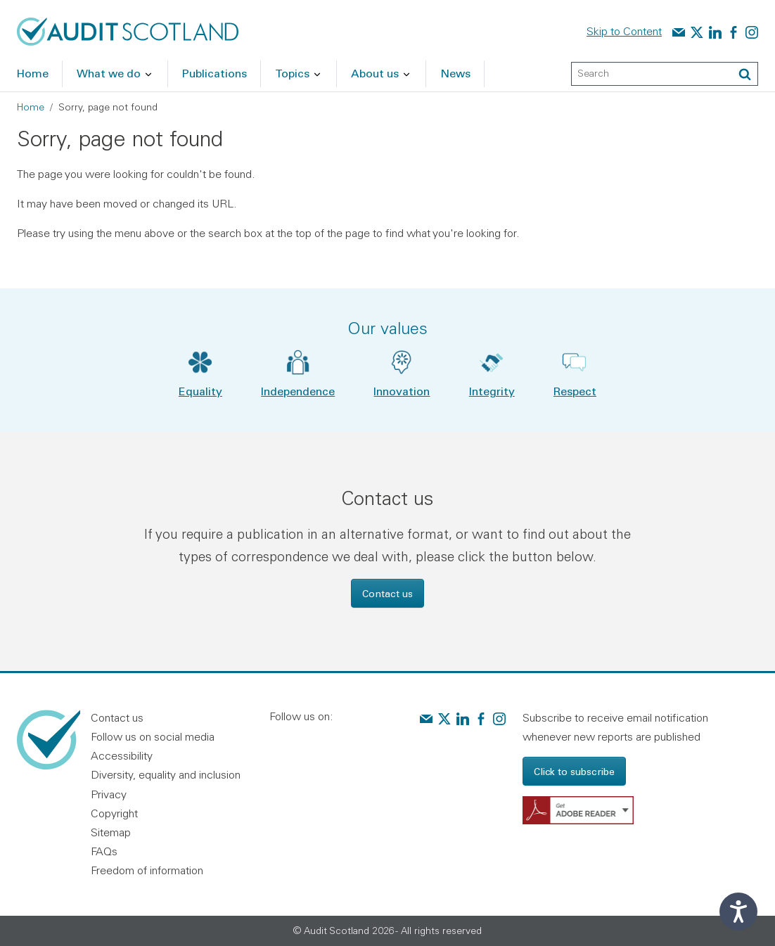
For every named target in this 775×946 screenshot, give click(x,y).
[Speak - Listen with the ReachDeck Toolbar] (738, 912)
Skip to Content (624, 31)
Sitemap (111, 832)
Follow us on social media (152, 736)
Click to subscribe (574, 771)
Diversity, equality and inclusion (166, 774)
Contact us (387, 593)
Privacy (109, 794)
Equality (200, 390)
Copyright (114, 813)
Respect (574, 390)
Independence (298, 390)
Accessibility (122, 755)
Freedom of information (147, 870)
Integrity (492, 390)
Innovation (401, 390)
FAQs (104, 851)
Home (30, 107)
